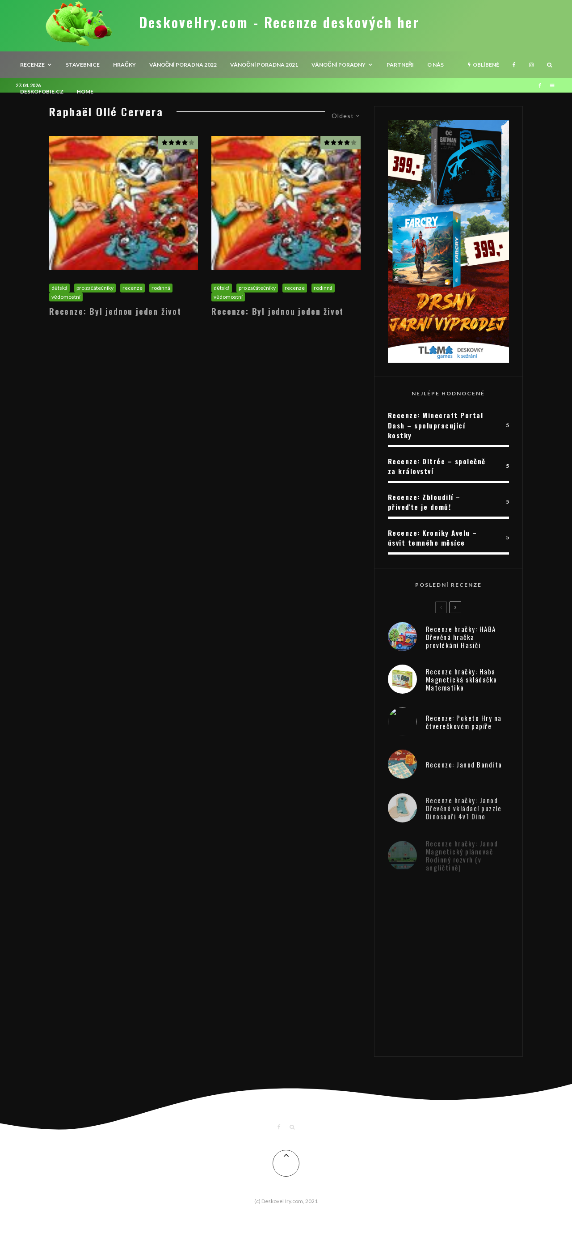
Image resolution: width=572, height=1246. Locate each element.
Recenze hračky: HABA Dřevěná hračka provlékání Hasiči (461, 637)
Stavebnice (83, 64)
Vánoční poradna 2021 (264, 64)
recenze (32, 64)
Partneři (400, 64)
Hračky (124, 64)
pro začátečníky (95, 287)
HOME (85, 91)
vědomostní (65, 296)
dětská (59, 287)
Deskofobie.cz (41, 91)
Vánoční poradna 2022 (183, 64)
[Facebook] (514, 64)
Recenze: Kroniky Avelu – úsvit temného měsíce (432, 538)
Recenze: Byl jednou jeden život (115, 311)
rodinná (160, 287)
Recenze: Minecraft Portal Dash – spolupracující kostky (436, 425)
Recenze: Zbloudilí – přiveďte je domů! (424, 502)
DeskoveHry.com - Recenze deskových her (279, 22)
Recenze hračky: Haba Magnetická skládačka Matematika (461, 682)
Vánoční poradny (338, 64)
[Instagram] (531, 64)
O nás (435, 64)
